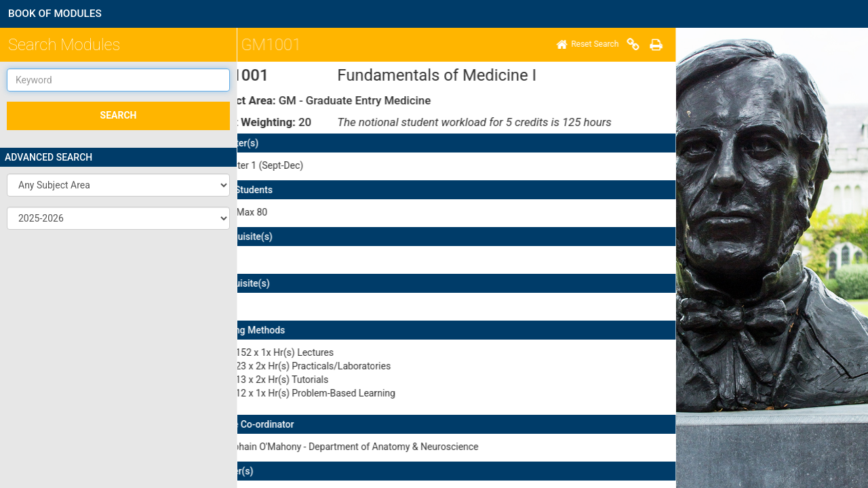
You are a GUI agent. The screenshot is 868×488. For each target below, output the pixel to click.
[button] (118, 185)
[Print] (321, 44)
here (461, 400)
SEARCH (118, 115)
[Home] (253, 44)
